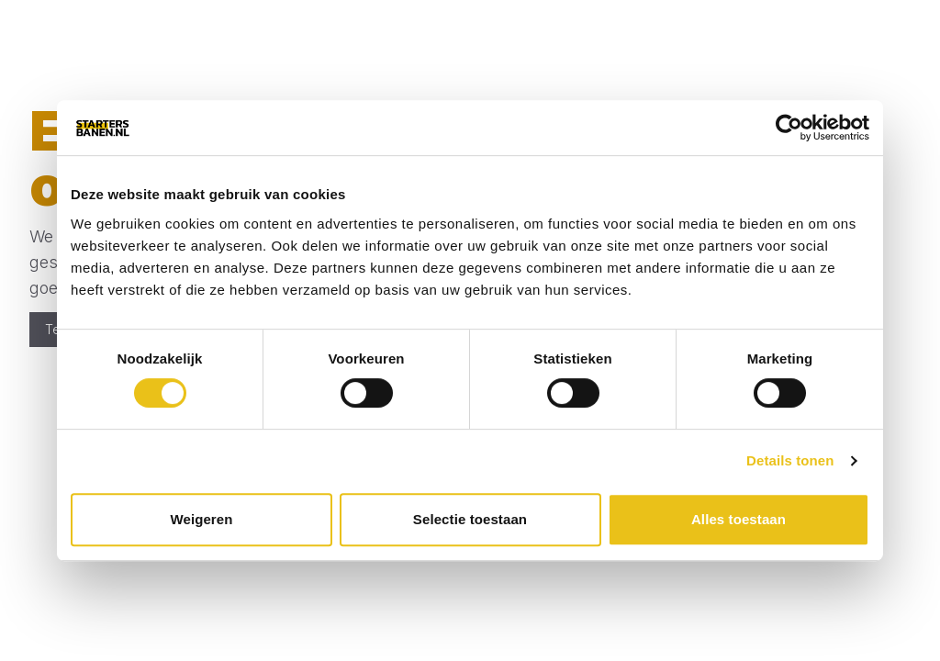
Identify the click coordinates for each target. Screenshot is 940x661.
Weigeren (201, 519)
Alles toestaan (738, 519)
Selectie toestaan (470, 519)
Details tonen (790, 460)
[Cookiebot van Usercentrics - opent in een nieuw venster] (789, 127)
